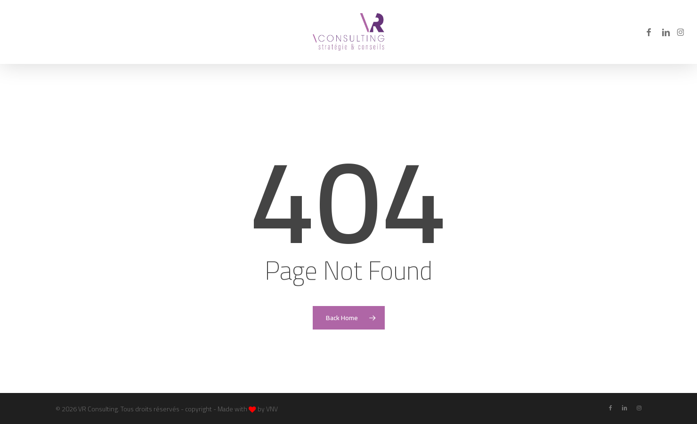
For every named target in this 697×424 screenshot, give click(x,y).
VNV (272, 409)
